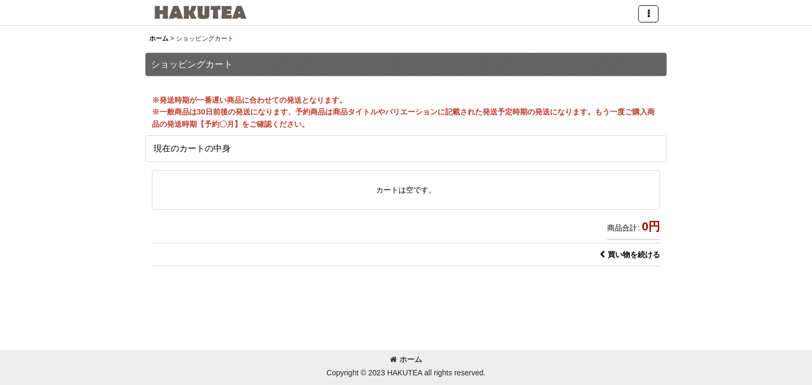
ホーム (406, 359)
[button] (648, 13)
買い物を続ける (630, 254)
